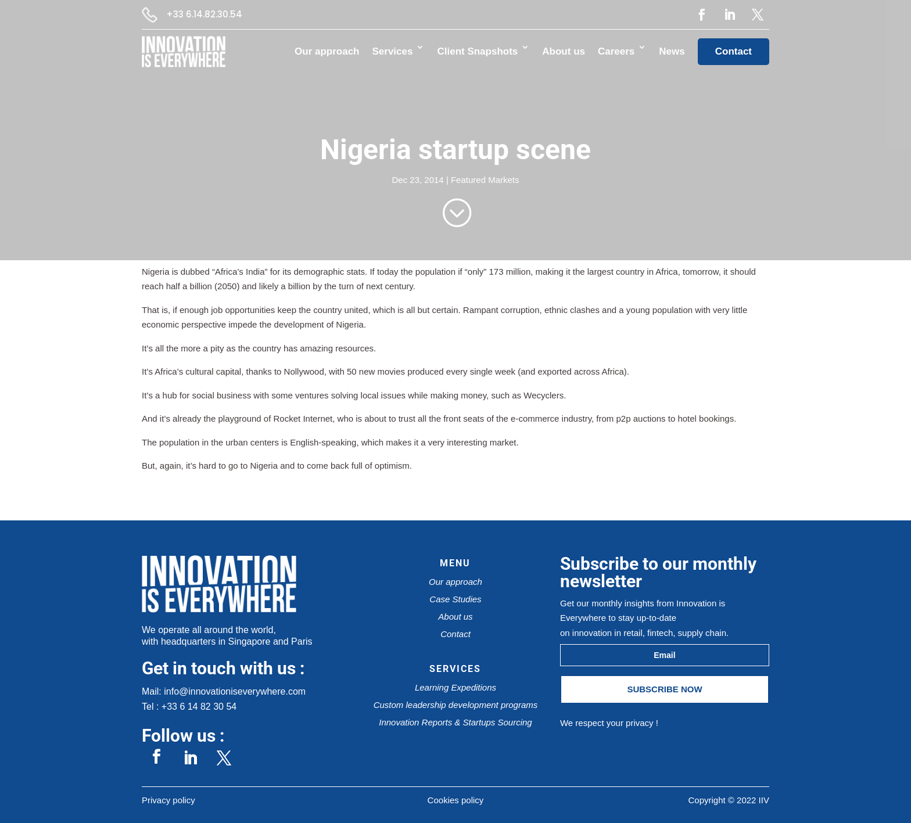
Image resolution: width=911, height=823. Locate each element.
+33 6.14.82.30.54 (204, 14)
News (671, 51)
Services (392, 51)
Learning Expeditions (455, 687)
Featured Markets (485, 180)
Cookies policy (456, 800)
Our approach (327, 51)
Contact (733, 51)
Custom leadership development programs (456, 705)
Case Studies (455, 599)
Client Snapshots (477, 51)
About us (563, 51)
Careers (616, 51)
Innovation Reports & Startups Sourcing (455, 722)
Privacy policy (168, 800)
